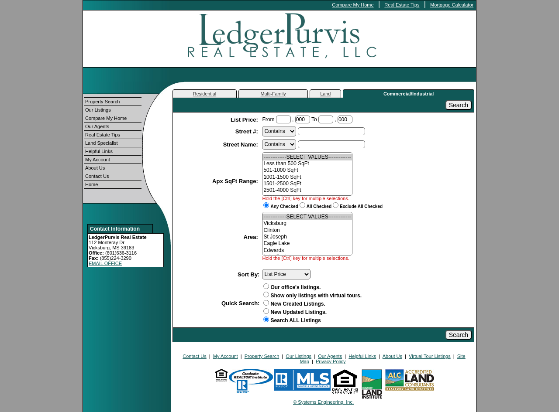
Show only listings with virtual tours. (312, 296)
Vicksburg (307, 223)
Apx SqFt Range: (235, 181)
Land (325, 93)
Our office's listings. (292, 287)
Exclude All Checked (361, 206)
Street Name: (241, 144)
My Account (97, 159)
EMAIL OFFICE (105, 263)
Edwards (307, 250)
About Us (95, 167)
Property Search (102, 101)
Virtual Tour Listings (430, 356)
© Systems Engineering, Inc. (323, 402)
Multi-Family (273, 93)
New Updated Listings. (295, 312)
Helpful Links (99, 151)
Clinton (307, 230)
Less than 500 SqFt (307, 163)
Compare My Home (352, 4)
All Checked (319, 206)
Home (91, 184)
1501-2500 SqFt (307, 183)
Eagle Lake (307, 243)
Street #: (247, 131)
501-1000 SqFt (307, 170)
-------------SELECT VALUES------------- (307, 157)
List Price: (245, 119)
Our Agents (97, 126)
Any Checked (284, 206)
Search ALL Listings (295, 320)
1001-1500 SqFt (307, 177)
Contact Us (97, 176)
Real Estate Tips (401, 4)
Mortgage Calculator (451, 4)
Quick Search (239, 303)
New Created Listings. (294, 304)
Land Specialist (101, 143)
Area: (252, 237)
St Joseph (307, 237)
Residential (204, 93)
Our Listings (98, 109)
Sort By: (249, 274)
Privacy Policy (330, 361)
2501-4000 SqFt (307, 190)
